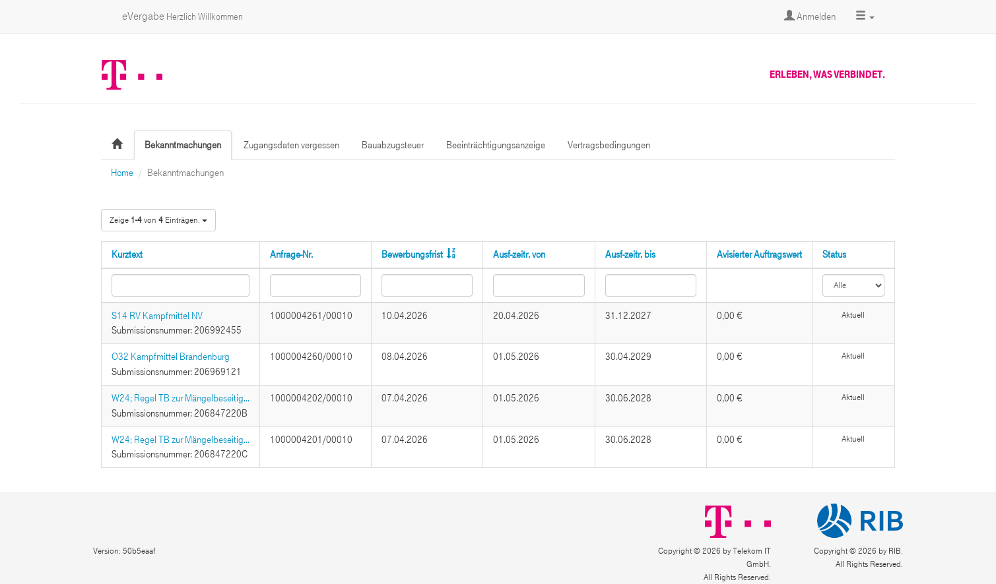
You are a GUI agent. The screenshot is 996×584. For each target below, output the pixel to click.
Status (834, 254)
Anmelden (810, 16)
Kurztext (127, 254)
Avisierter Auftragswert (759, 254)
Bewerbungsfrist (412, 254)
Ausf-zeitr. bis (630, 254)
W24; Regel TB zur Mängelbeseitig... (180, 398)
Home (122, 173)
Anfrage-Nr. (291, 254)
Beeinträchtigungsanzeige (495, 145)
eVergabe (182, 16)
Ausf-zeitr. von (519, 254)
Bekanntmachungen (183, 145)
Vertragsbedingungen (609, 145)
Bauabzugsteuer (393, 145)
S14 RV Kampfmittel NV (157, 316)
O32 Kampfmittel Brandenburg (171, 357)
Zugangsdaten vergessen (291, 145)
